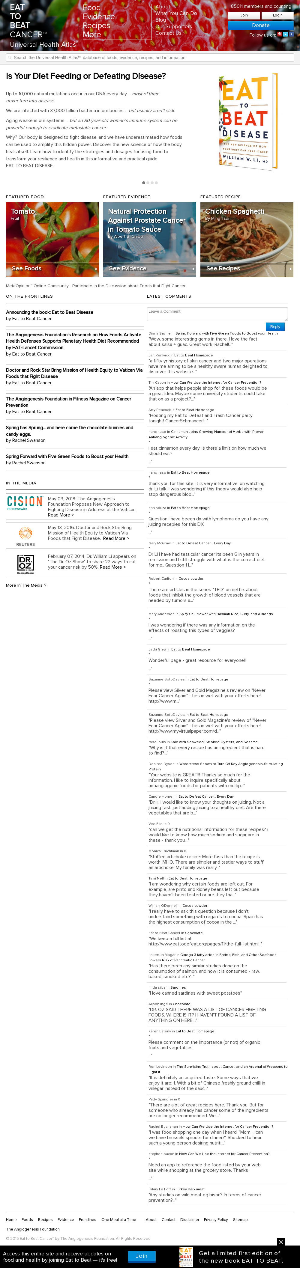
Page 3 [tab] (152, 182)
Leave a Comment (217, 314)
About (162, 7)
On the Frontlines (29, 296)
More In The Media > (26, 585)
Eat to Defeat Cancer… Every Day (203, 543)
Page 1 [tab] (143, 182)
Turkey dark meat (190, 1189)
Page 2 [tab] (147, 182)
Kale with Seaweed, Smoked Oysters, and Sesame (214, 742)
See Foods (26, 269)
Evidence (99, 17)
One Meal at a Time (118, 1220)
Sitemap (240, 1220)
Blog (160, 20)
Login (278, 15)
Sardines (178, 988)
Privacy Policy (216, 1220)
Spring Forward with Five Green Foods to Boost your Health (227, 333)
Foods (27, 1220)
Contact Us (168, 33)
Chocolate (194, 933)
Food (92, 8)
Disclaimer (189, 1220)
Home (11, 1220)
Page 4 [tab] (156, 182)
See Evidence (127, 269)
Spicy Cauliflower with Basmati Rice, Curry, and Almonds (226, 614)
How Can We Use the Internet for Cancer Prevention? (216, 383)
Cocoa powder (190, 579)
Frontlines (87, 1220)
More (92, 35)
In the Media (21, 483)
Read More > (61, 515)
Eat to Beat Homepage (193, 355)
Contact (169, 1220)
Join (244, 15)
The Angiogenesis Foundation (33, 1229)
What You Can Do (176, 13)
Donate (261, 25)
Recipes (96, 26)
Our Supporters (173, 26)
